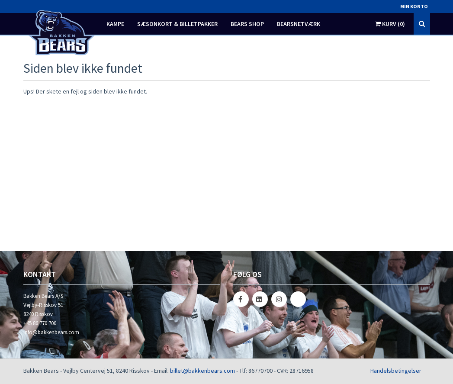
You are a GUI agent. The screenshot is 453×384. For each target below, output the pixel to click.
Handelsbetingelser (395, 370)
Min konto (414, 6)
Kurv (390, 24)
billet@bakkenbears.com (202, 370)
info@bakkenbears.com (51, 332)
